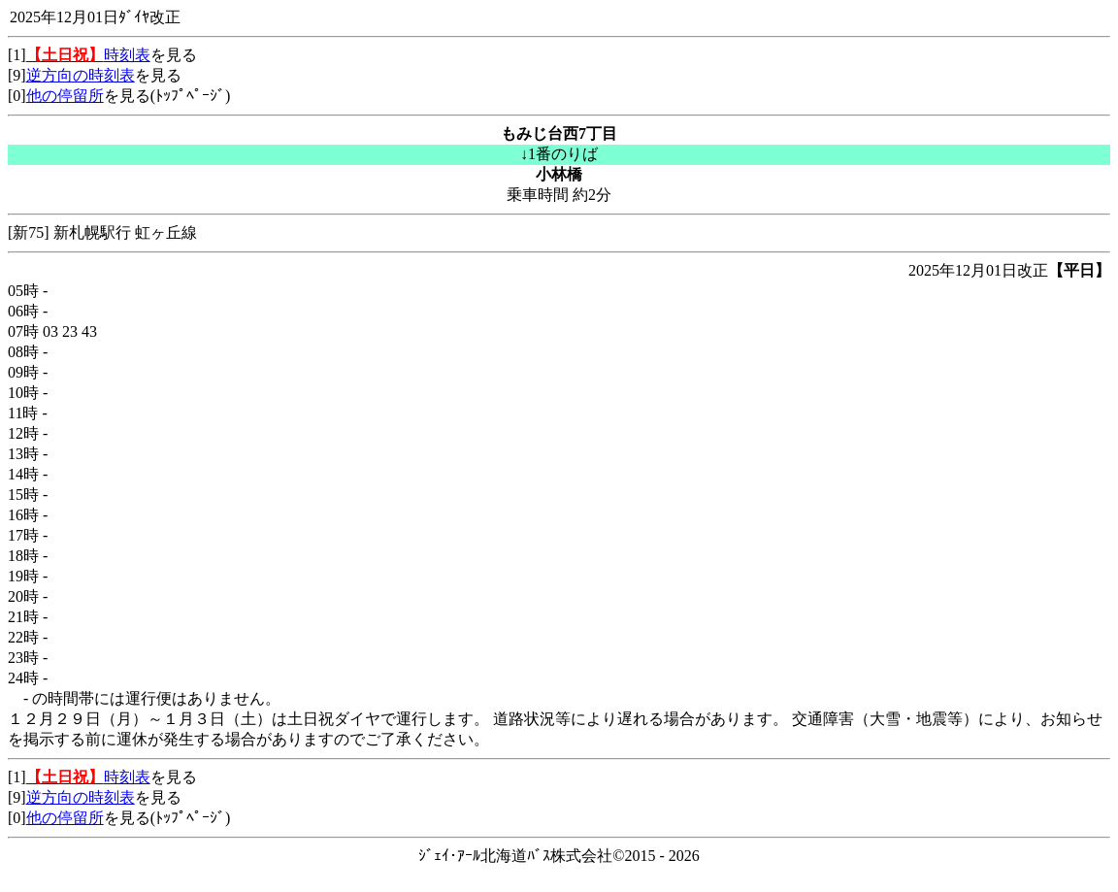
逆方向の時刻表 (80, 75)
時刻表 (88, 55)
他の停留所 (65, 95)
